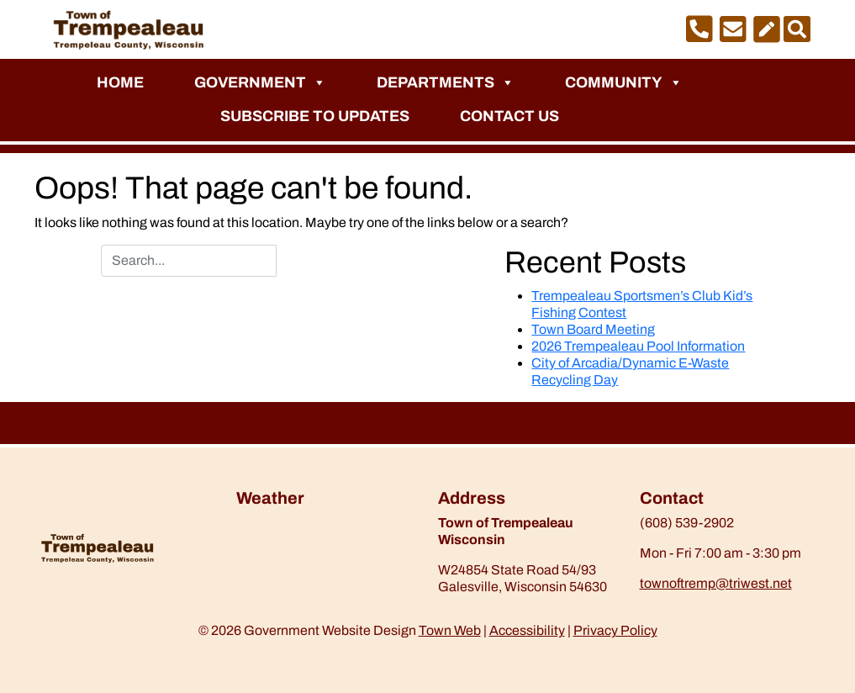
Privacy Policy (615, 630)
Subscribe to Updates (314, 116)
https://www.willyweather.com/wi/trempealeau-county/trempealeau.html (324, 558)
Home (120, 82)
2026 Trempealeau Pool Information (638, 346)
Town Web (450, 630)
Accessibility (527, 630)
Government (260, 82)
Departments (446, 82)
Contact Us (509, 116)
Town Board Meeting (593, 329)
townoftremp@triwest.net (716, 583)
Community (624, 82)
